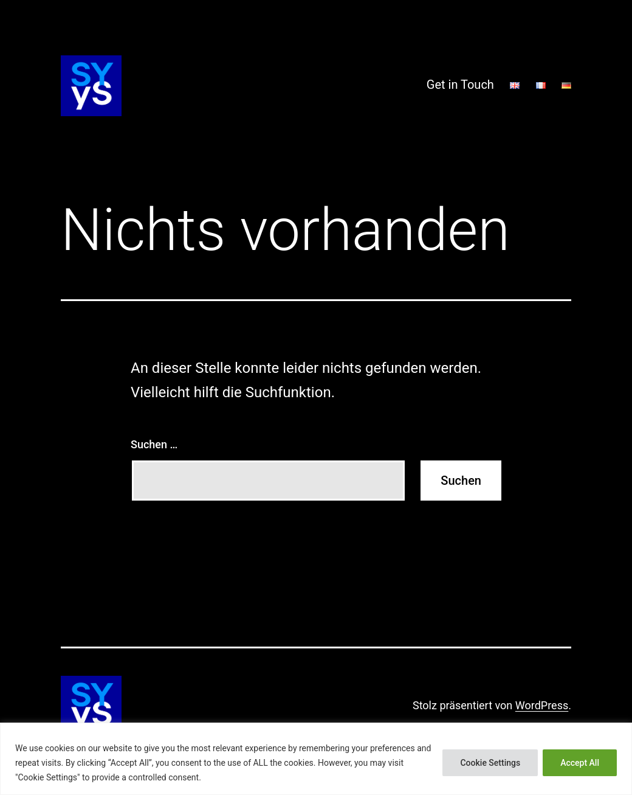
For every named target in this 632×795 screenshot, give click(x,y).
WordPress (541, 705)
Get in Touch (460, 84)
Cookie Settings (490, 763)
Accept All (579, 763)
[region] (316, 759)
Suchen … (154, 444)
